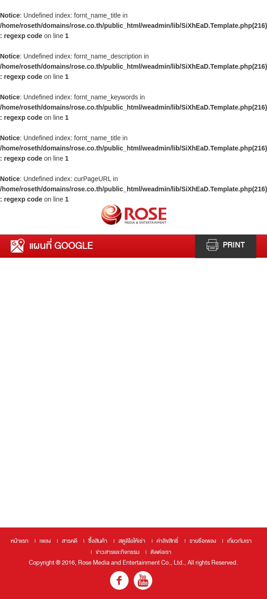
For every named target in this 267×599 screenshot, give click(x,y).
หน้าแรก (19, 541)
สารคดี (69, 541)
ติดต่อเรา (160, 552)
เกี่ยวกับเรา (239, 541)
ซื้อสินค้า (97, 541)
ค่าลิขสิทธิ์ (167, 541)
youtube (143, 580)
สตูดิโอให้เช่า (131, 541)
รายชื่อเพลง (202, 541)
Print (226, 245)
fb (119, 580)
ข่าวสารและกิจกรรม (117, 552)
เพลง (45, 541)
